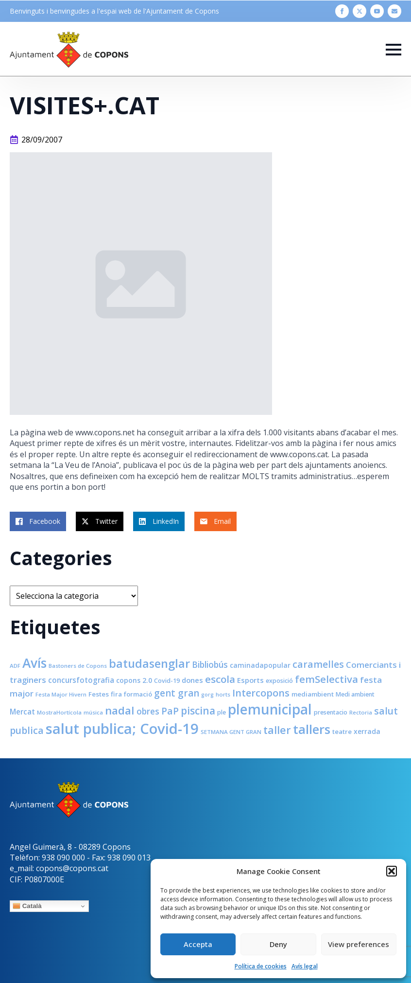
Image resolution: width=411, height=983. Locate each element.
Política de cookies (261, 966)
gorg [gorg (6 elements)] (207, 694)
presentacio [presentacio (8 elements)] (330, 712)
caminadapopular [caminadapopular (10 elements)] (260, 665)
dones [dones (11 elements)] (192, 680)
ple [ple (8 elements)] (221, 712)
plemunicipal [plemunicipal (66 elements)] (270, 709)
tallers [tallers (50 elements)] (311, 729)
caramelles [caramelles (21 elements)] (318, 664)
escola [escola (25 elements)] (220, 679)
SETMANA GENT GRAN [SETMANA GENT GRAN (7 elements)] (231, 731)
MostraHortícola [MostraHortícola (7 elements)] (59, 712)
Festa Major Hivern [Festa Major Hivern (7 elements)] (60, 694)
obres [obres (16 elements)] (148, 711)
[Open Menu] (393, 49)
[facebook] (342, 11)
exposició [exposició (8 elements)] (279, 681)
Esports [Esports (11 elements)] (250, 680)
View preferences (358, 944)
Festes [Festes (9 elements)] (98, 694)
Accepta (198, 944)
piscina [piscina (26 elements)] (198, 710)
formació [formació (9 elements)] (138, 694)
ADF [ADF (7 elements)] (15, 665)
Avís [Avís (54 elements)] (34, 663)
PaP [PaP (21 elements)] (170, 710)
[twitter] (359, 11)
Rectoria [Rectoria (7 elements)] (360, 712)
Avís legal (304, 966)
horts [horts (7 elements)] (223, 694)
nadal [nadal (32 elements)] (120, 710)
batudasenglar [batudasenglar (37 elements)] (149, 663)
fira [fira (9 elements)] (116, 694)
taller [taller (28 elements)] (277, 730)
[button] (391, 871)
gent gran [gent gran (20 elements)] (176, 693)
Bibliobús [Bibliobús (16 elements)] (210, 664)
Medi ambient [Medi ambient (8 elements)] (355, 694)
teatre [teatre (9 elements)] (342, 731)
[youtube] (377, 11)
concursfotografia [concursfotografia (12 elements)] (81, 680)
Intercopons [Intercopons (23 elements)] (261, 692)
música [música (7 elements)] (93, 712)
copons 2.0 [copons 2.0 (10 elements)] (134, 680)
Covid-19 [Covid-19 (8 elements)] (167, 681)
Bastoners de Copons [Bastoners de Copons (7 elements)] (78, 665)
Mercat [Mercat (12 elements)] (22, 711)
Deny (278, 944)
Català (27, 906)
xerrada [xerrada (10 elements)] (367, 731)
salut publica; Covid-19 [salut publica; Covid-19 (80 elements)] (122, 728)
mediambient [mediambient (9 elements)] (312, 694)
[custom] (394, 11)
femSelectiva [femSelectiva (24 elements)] (326, 679)
